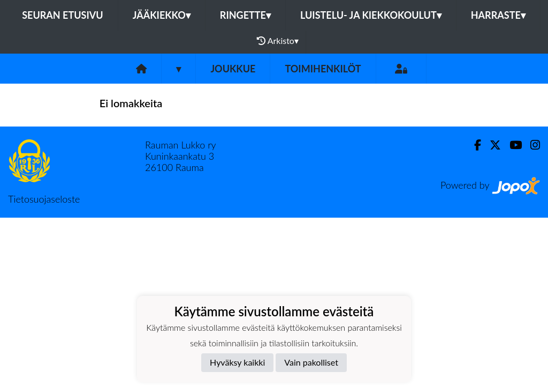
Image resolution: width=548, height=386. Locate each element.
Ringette (245, 15)
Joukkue (232, 69)
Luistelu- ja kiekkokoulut (371, 15)
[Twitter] (491, 145)
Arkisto (278, 40)
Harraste (498, 15)
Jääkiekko (162, 15)
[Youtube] (511, 145)
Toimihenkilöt (323, 69)
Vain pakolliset (311, 362)
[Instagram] (531, 145)
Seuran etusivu (62, 15)
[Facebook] (473, 145)
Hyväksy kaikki (237, 362)
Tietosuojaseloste (44, 199)
